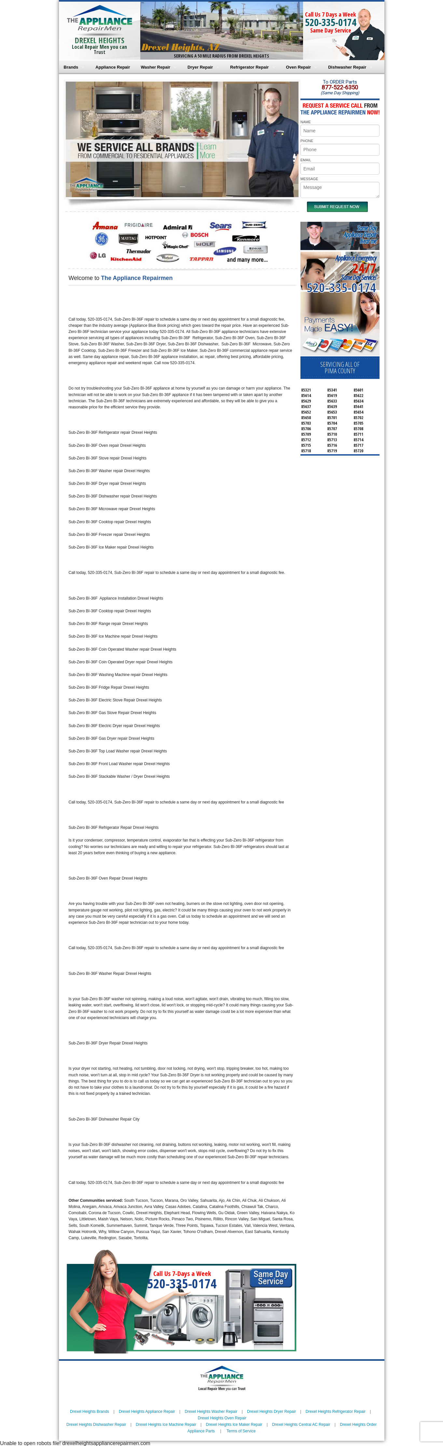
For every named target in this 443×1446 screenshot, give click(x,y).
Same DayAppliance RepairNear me (360, 234)
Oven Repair (298, 67)
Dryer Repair (200, 67)
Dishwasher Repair (347, 67)
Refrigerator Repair (249, 67)
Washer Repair (156, 67)
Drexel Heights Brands (89, 1411)
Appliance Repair (112, 67)
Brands (71, 67)
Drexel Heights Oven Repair (222, 1418)
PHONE (306, 141)
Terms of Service (241, 1431)
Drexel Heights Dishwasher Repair (96, 1424)
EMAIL (305, 160)
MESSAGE (309, 179)
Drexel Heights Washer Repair (211, 1411)
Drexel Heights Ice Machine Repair (166, 1424)
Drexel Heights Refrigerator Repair (336, 1411)
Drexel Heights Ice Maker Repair (234, 1424)
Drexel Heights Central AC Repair (301, 1424)
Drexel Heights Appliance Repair (147, 1411)
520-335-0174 (330, 22)
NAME (305, 122)
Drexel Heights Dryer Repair (271, 1411)
